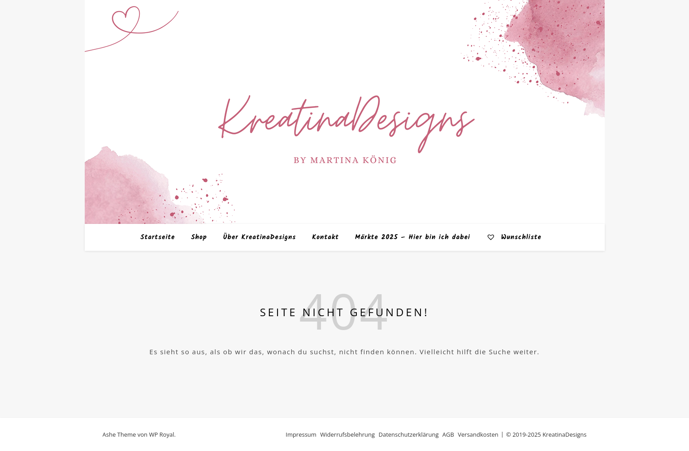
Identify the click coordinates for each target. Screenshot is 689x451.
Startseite (157, 237)
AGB (448, 434)
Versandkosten (478, 434)
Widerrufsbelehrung (347, 434)
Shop (199, 237)
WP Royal (161, 434)
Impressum (301, 434)
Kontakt (325, 237)
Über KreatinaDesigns (259, 237)
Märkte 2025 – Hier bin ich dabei (412, 237)
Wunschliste (514, 237)
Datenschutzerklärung (409, 434)
